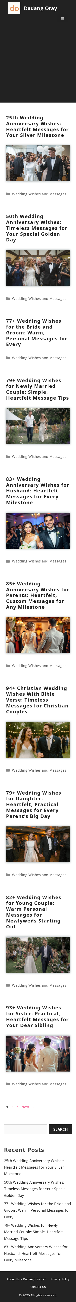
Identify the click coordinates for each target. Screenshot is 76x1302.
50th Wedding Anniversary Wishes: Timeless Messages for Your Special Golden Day (36, 228)
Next (27, 1106)
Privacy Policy (60, 1279)
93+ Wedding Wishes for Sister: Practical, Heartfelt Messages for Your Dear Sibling (37, 1016)
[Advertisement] (38, 64)
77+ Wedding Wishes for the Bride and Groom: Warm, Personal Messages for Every (36, 332)
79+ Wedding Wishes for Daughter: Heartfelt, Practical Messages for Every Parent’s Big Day (33, 804)
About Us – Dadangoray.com (26, 1279)
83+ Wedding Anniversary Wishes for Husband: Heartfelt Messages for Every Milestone (37, 491)
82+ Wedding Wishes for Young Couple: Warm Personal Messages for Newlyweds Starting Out (33, 912)
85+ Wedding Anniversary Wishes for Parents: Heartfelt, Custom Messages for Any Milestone (37, 595)
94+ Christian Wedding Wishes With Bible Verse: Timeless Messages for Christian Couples (37, 700)
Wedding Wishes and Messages (39, 193)
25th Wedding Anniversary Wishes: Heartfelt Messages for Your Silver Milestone (37, 126)
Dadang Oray (40, 8)
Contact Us (38, 1287)
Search (60, 1129)
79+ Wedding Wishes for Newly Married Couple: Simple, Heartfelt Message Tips (37, 389)
